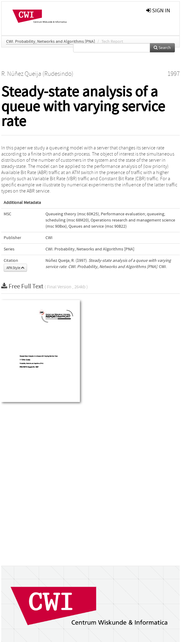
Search (162, 47)
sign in (158, 10)
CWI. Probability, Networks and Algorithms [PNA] (50, 41)
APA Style (15, 268)
